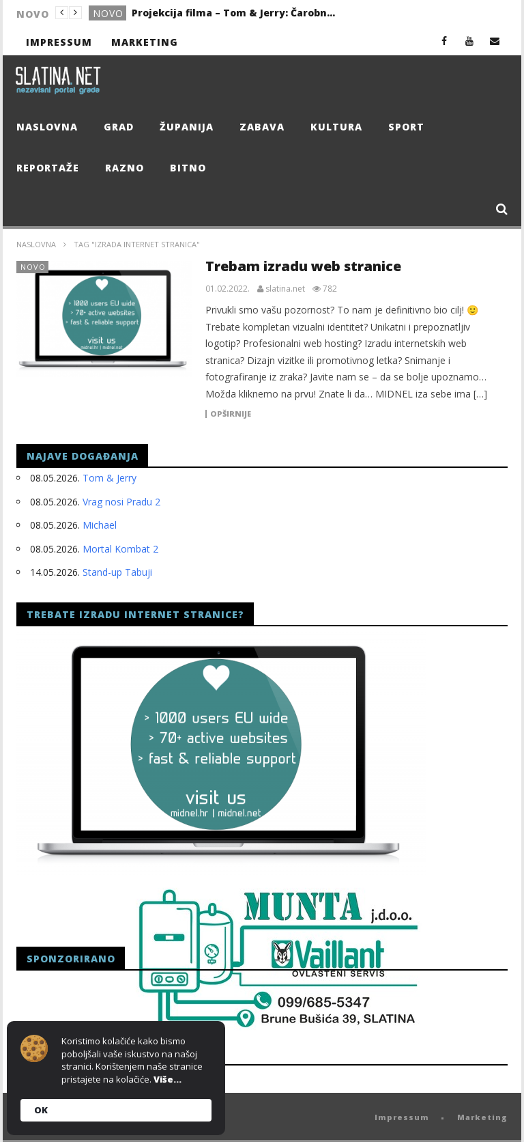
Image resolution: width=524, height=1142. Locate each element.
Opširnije (230, 414)
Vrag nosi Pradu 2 (121, 501)
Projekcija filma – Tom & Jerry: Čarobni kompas (234, 12)
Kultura (336, 126)
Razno (124, 167)
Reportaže (47, 167)
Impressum (59, 42)
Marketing (144, 42)
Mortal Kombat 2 (120, 548)
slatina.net (285, 288)
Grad (119, 126)
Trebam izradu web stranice (303, 266)
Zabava (262, 126)
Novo (108, 13)
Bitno (188, 167)
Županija (187, 126)
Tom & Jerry (109, 477)
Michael (100, 524)
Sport (406, 126)
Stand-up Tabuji (117, 572)
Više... (167, 1079)
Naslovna (47, 126)
